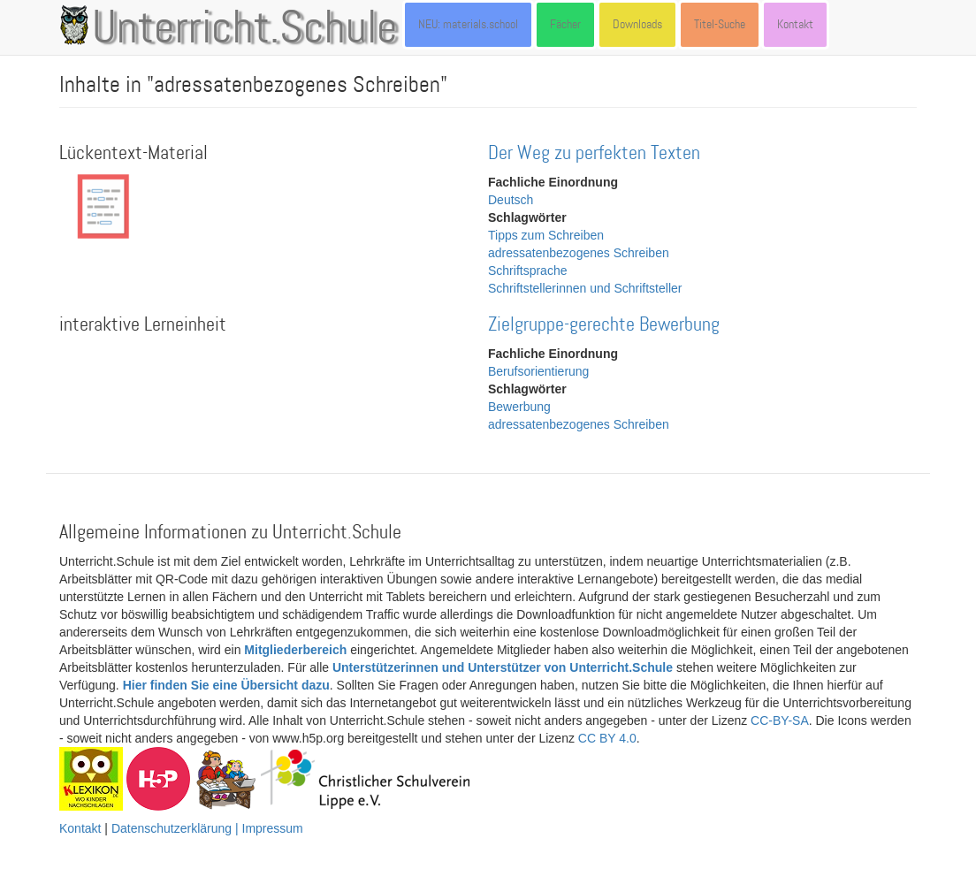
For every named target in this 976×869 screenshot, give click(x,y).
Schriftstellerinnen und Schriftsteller (585, 288)
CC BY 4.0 (607, 738)
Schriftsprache (527, 270)
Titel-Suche (719, 24)
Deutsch (510, 200)
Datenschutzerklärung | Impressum (207, 828)
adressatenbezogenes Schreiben (578, 253)
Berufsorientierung (538, 371)
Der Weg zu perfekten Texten (594, 153)
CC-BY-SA (780, 720)
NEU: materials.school (468, 24)
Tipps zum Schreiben (546, 235)
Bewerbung (519, 407)
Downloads (637, 24)
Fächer (565, 24)
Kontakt (795, 24)
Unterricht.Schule (245, 29)
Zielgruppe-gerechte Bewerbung (604, 325)
